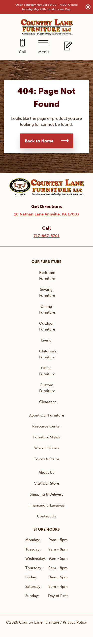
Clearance (48, 402)
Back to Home (39, 140)
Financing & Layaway (47, 505)
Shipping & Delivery (46, 494)
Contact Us (46, 516)
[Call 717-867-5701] (22, 47)
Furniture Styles (46, 437)
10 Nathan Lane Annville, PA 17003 (46, 214)
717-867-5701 (46, 235)
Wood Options (46, 448)
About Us (46, 472)
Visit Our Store (46, 483)
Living (46, 340)
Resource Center (46, 426)
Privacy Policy (75, 622)
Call (22, 51)
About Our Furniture (46, 415)
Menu (43, 51)
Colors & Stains (46, 459)
